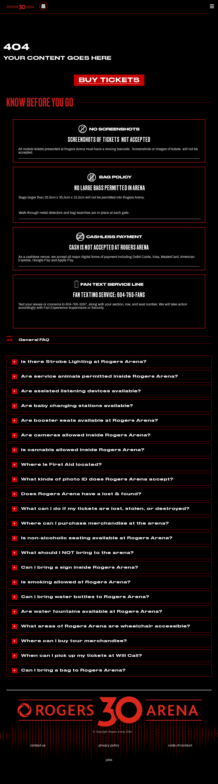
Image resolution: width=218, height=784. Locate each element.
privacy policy (109, 745)
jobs (109, 760)
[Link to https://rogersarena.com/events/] (43, 6)
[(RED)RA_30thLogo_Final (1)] (20, 6)
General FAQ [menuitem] (34, 340)
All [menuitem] (9, 340)
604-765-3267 (76, 304)
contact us (38, 745)
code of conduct (180, 745)
